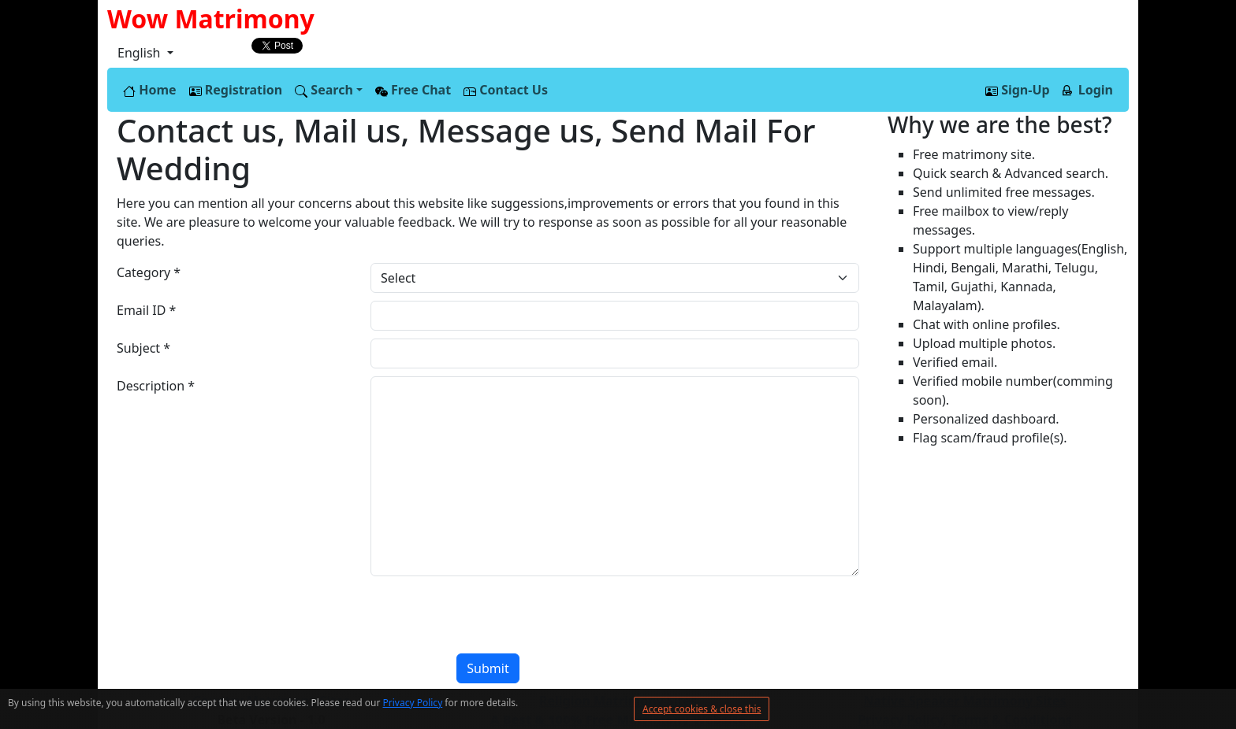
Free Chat (413, 89)
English (140, 52)
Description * (156, 385)
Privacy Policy (413, 702)
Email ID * (146, 310)
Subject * (143, 348)
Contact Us (506, 89)
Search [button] (324, 89)
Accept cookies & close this (701, 709)
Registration (236, 89)
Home (150, 89)
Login (1088, 89)
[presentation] (236, 615)
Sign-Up (1017, 89)
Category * (149, 272)
